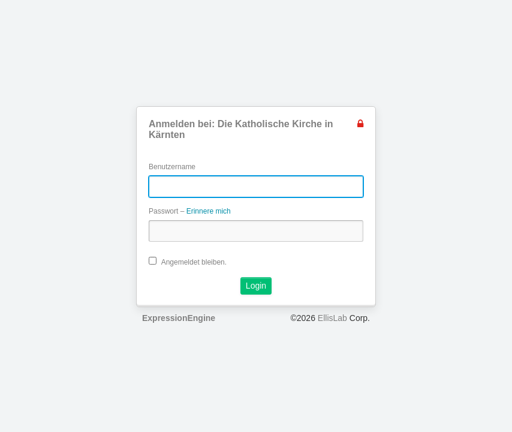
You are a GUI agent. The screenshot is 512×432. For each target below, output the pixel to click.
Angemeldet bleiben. (188, 261)
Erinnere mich (208, 211)
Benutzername (172, 167)
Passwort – (190, 211)
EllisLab (332, 318)
